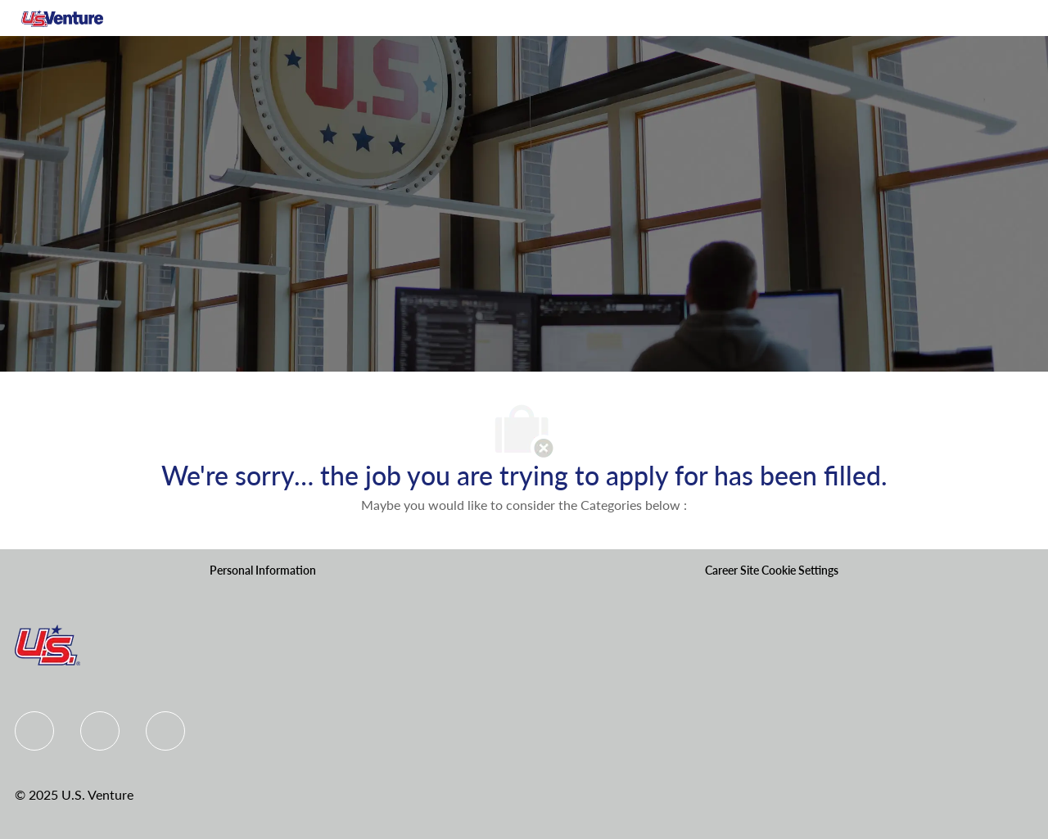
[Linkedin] (100, 731)
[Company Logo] (62, 18)
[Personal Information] (263, 570)
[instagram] (165, 731)
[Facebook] (34, 731)
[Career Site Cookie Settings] (771, 570)
